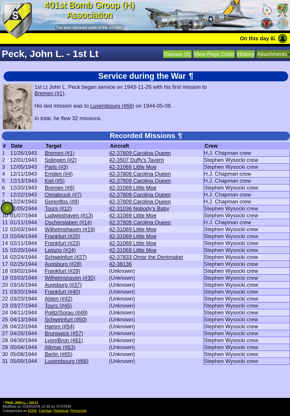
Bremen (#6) (60, 188)
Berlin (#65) (58, 354)
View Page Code (214, 54)
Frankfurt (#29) (62, 271)
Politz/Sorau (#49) (66, 312)
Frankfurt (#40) (62, 292)
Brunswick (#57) (64, 333)
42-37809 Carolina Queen (140, 153)
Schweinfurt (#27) (66, 257)
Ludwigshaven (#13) (69, 215)
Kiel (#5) (55, 181)
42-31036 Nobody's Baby (139, 208)
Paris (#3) (56, 167)
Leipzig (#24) (60, 250)
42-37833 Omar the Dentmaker (146, 257)
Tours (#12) (58, 208)
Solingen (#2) (61, 160)
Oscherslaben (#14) (68, 222)
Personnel (78, 411)
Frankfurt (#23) (62, 243)
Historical (60, 411)
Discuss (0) (177, 54)
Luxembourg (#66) (112, 106)
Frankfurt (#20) (62, 236)
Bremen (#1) (49, 93)
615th (32, 411)
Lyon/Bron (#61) (64, 340)
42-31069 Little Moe (132, 167)
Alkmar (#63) (60, 347)
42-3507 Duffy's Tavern (136, 160)
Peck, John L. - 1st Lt (21, 402)
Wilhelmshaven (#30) (70, 278)
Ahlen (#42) (58, 299)
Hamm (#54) (60, 326)
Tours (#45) (58, 306)
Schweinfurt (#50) (66, 319)
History (245, 54)
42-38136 (120, 264)
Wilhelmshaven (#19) (70, 229)
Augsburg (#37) (63, 285)
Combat (45, 411)
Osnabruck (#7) (63, 195)
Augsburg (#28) (63, 264)
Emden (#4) (59, 174)
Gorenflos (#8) (62, 201)
